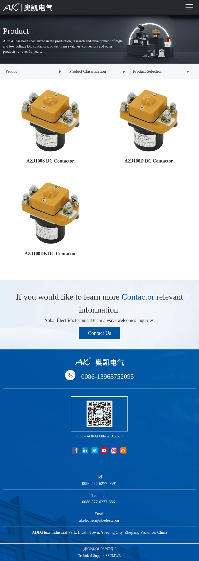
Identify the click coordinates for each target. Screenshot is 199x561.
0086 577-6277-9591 (99, 483)
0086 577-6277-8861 (99, 502)
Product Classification (87, 71)
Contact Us (99, 333)
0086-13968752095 (107, 376)
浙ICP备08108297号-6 (99, 549)
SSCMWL (113, 556)
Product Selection (147, 71)
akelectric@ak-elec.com (99, 520)
